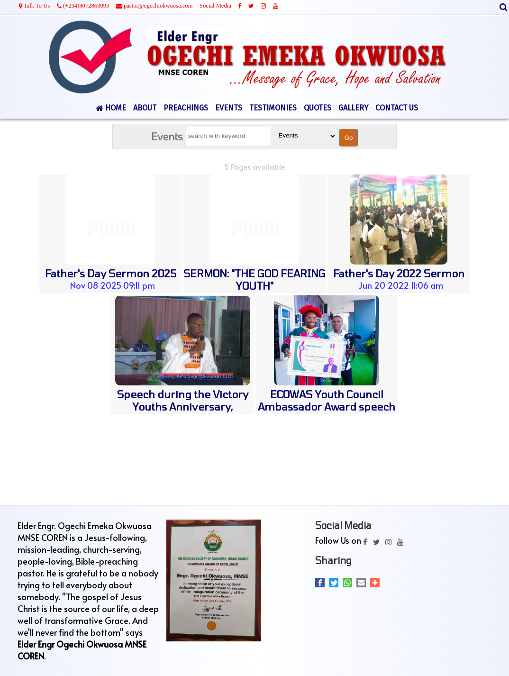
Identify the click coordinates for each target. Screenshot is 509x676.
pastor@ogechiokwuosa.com (154, 5)
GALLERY (353, 107)
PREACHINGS (186, 107)
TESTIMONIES (273, 107)
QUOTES (317, 107)
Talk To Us (34, 5)
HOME (111, 107)
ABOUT (144, 107)
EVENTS (228, 107)
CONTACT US (396, 107)
